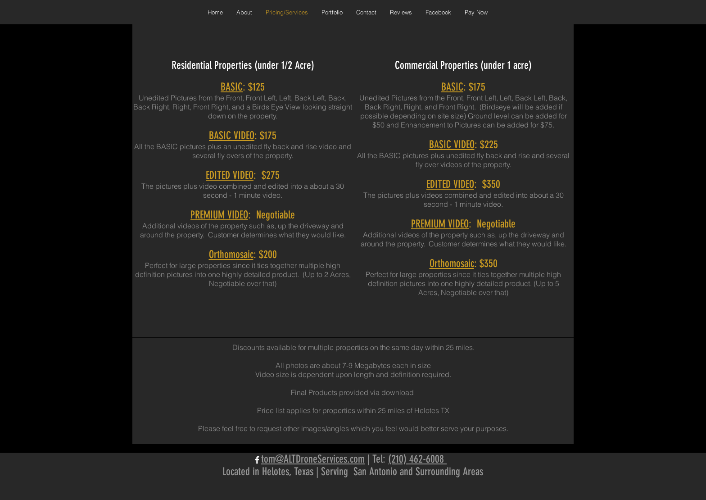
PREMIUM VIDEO (219, 215)
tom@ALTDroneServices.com (313, 459)
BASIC (232, 87)
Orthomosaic (231, 254)
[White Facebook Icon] (257, 460)
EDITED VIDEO (229, 175)
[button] (332, 12)
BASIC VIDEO (231, 135)
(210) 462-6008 (417, 459)
